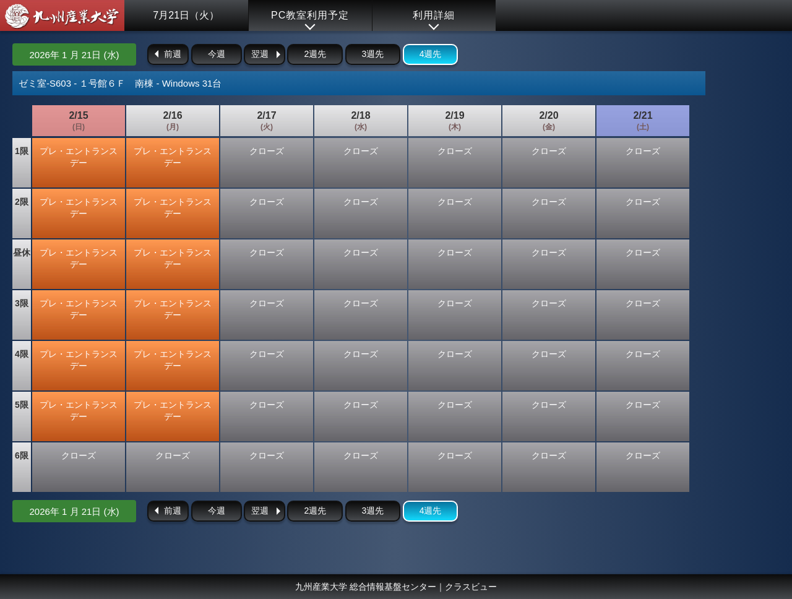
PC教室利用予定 (310, 15)
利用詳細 (434, 15)
